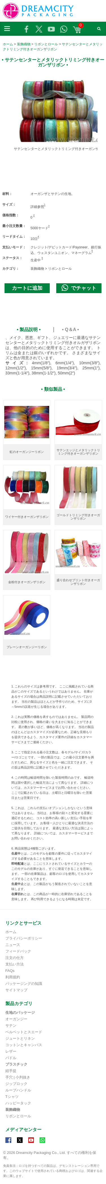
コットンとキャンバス (23, 1045)
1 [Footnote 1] (45, 204)
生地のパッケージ (20, 1012)
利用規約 (12, 977)
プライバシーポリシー (23, 938)
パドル (10, 1058)
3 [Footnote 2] (49, 225)
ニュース (12, 945)
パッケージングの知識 (23, 983)
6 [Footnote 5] (42, 258)
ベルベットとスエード (23, 1032)
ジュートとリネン (20, 1038)
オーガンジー (16, 1019)
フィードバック (18, 951)
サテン (10, 1025)
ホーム (8, 44)
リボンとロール (46, 44)
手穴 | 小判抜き (18, 1077)
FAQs (10, 971)
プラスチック (16, 1064)
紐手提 (10, 1071)
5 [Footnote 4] (92, 250)
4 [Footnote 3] (38, 236)
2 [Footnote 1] (34, 215)
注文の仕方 (14, 958)
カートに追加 (27, 288)
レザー (10, 1051)
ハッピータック (18, 1103)
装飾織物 (24, 44)
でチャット (79, 287)
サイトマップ (16, 990)
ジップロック (16, 1084)
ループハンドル (18, 1090)
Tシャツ (12, 1097)
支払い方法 (14, 964)
